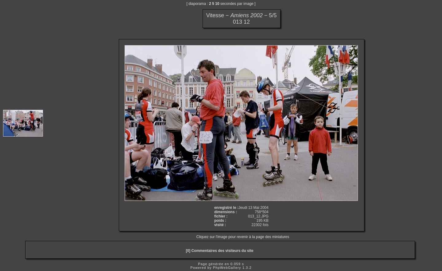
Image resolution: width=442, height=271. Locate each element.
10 (217, 4)
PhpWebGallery (227, 267)
